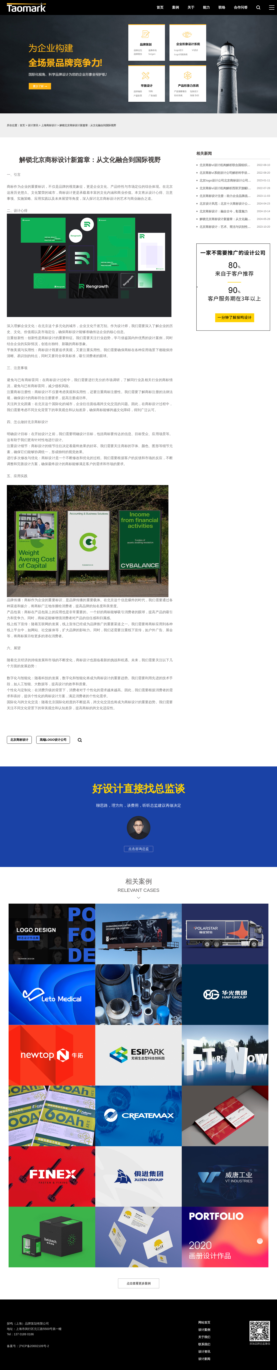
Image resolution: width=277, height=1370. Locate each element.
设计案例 (204, 1329)
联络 (221, 7)
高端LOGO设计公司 (53, 739)
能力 (206, 7)
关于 (191, 7)
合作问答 (241, 7)
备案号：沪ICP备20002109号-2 (28, 1346)
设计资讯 (33, 125)
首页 (160, 7)
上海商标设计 (49, 125)
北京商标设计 (19, 739)
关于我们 (204, 1336)
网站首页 (204, 1322)
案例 (175, 7)
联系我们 (204, 1344)
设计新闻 (204, 1358)
